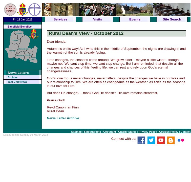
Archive (12, 77)
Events (134, 19)
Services (60, 19)
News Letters (18, 73)
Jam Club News (18, 81)
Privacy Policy (148, 131)
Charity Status (127, 131)
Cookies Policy (168, 131)
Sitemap (76, 131)
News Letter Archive (63, 118)
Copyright (109, 131)
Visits (97, 19)
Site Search (172, 19)
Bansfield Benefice (20, 26)
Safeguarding (92, 131)
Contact (186, 131)
